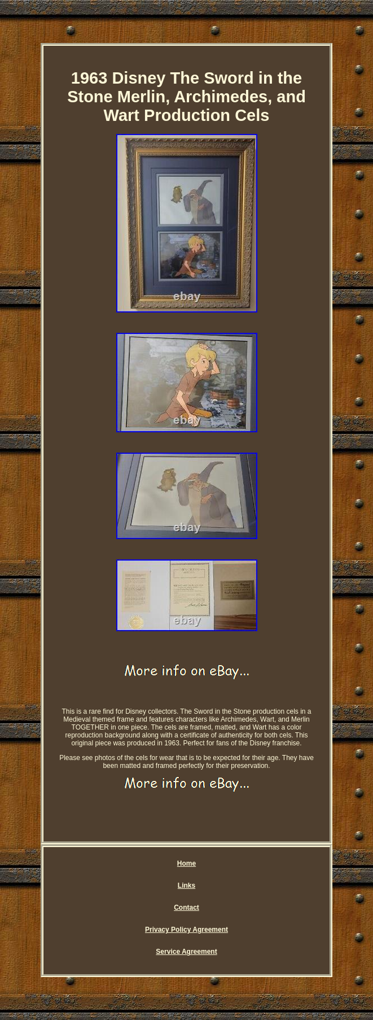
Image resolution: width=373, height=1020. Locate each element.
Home (186, 863)
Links (186, 885)
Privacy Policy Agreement (186, 930)
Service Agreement (186, 952)
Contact (186, 908)
